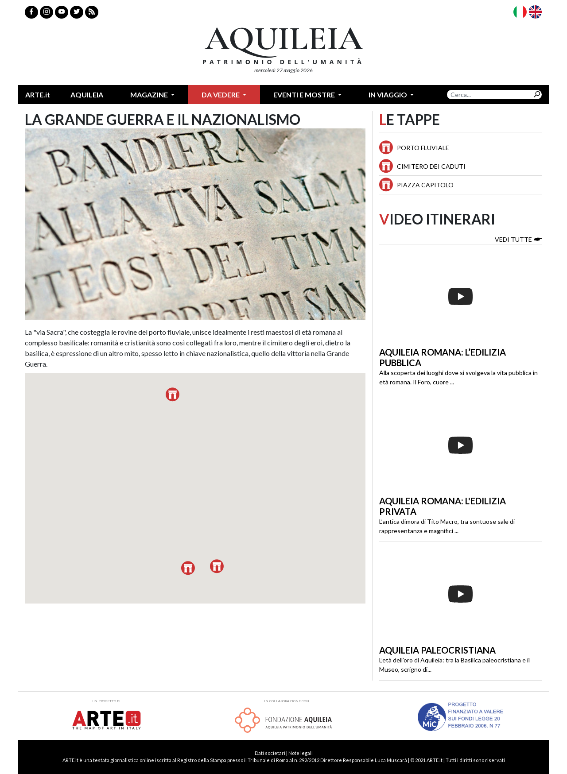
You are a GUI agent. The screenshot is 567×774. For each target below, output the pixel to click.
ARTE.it (37, 94)
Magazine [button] (149, 94)
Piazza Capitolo (425, 185)
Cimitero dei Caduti (431, 166)
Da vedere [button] (221, 94)
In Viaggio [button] (388, 94)
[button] (172, 394)
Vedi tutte (518, 239)
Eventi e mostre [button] (304, 94)
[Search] (489, 94)
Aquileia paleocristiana (437, 650)
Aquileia (86, 94)
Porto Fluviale (423, 147)
